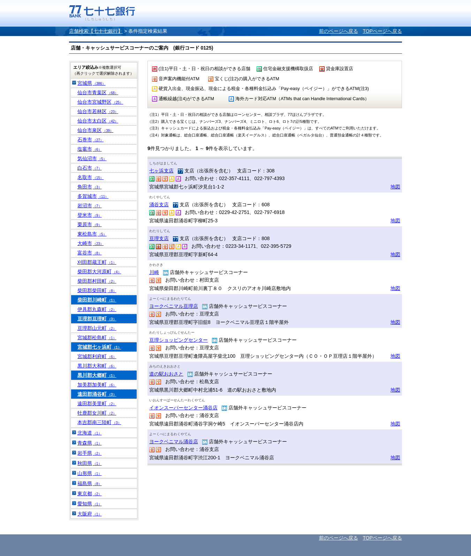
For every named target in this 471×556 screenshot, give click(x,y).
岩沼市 (89, 205)
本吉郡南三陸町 (99, 422)
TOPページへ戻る (382, 31)
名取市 (90, 177)
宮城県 (91, 83)
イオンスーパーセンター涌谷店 (183, 407)
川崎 (154, 272)
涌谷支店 (159, 204)
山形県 (89, 473)
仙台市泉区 (95, 130)
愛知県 (89, 503)
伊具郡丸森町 (96, 309)
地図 (395, 187)
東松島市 (92, 234)
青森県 (89, 443)
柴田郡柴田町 (96, 290)
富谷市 (89, 252)
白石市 (89, 168)
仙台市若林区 (97, 111)
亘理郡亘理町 (96, 318)
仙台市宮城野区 (100, 102)
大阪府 (89, 514)
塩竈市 (89, 149)
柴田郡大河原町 (99, 271)
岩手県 (89, 453)
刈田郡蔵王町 (96, 262)
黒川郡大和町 (96, 366)
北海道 (89, 433)
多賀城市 (92, 196)
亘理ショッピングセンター (178, 340)
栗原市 (89, 224)
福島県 (89, 483)
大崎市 (90, 243)
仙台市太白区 (97, 121)
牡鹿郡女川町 (96, 413)
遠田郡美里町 (96, 403)
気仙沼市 (92, 158)
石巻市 (90, 139)
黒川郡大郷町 (96, 375)
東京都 (89, 493)
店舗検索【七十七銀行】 (96, 31)
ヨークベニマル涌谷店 (173, 441)
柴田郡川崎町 (96, 300)
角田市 (89, 187)
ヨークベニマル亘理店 (173, 306)
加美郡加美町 (96, 384)
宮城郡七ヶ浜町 (99, 347)
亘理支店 (159, 238)
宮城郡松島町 (96, 337)
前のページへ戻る (338, 31)
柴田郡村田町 (96, 281)
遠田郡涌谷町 (96, 394)
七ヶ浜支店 (161, 170)
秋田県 (89, 463)
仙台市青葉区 (97, 92)
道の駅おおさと (166, 374)
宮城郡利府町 (96, 356)
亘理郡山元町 (96, 328)
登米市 (89, 215)
